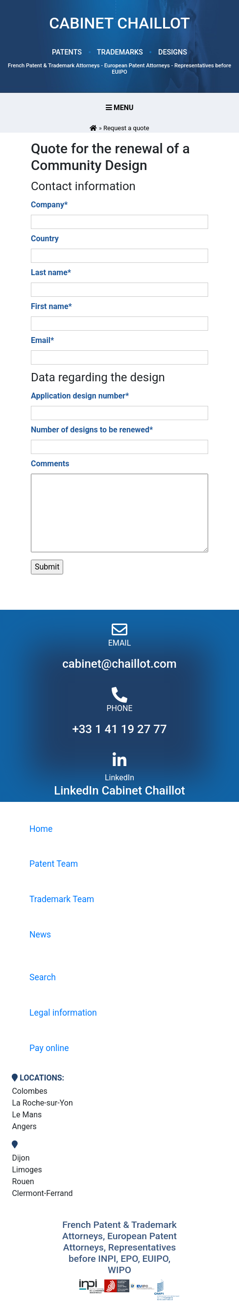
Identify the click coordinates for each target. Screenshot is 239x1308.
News (40, 934)
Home (40, 829)
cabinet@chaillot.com (119, 664)
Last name (51, 272)
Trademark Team (61, 899)
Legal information (63, 1013)
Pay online (49, 1048)
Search (42, 977)
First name (51, 306)
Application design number (80, 395)
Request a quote (126, 128)
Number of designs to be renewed (92, 429)
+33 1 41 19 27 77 (119, 729)
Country (45, 238)
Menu (120, 108)
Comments (50, 463)
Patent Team (53, 864)
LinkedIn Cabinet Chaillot (119, 790)
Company (49, 204)
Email (42, 340)
